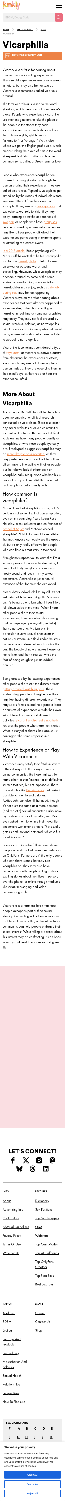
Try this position (32, 1070)
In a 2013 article (14, 250)
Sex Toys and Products (12, 1315)
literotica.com (35, 790)
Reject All (32, 1493)
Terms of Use (12, 1217)
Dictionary (42, 1174)
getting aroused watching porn (23, 689)
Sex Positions (43, 1183)
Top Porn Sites (44, 1249)
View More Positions (32, 1086)
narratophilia (27, 261)
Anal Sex (9, 1286)
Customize (32, 1484)
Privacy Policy (12, 1209)
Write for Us (11, 1226)
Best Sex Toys (44, 1257)
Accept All (32, 1474)
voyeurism (12, 352)
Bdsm (43, 29)
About (7, 1174)
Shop (38, 1303)
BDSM (7, 1295)
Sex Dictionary (25, 29)
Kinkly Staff (35, 55)
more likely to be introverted (26, 454)
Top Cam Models (47, 1217)
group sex (50, 222)
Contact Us (42, 1295)
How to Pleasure (14, 1375)
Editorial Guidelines (16, 1200)
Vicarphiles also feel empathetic (37, 720)
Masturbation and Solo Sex (15, 1338)
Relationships (11, 1357)
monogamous (46, 206)
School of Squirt (13, 529)
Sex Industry (11, 1326)
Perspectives (11, 1366)
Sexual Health (12, 1349)
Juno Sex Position (33, 1058)
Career (40, 1286)
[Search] (59, 17)
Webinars (41, 1209)
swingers (8, 222)
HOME (6, 29)
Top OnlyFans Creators (44, 1237)
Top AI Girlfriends (47, 1226)
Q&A (38, 1200)
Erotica (7, 1303)
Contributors (11, 1191)
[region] (32, 1471)
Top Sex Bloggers (47, 1191)
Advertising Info (13, 1183)
